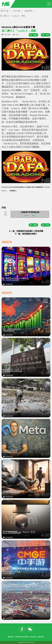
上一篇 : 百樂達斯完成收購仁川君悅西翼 (26, 231)
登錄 (33, 215)
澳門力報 (4, 11)
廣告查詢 (41, 637)
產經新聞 (28, 11)
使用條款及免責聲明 (22, 637)
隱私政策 (33, 637)
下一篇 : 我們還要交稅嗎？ (26, 234)
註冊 (26, 215)
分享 (47, 35)
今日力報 (16, 11)
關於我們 (11, 637)
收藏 (35, 35)
